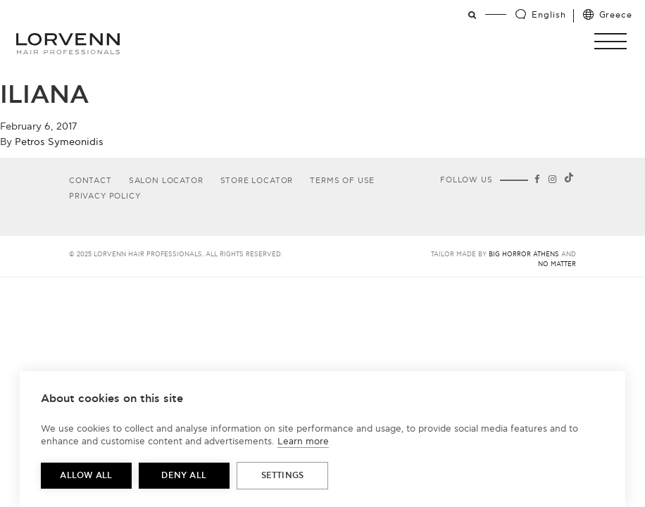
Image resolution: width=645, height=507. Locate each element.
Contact (90, 180)
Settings (282, 475)
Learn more (303, 441)
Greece (615, 15)
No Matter (557, 264)
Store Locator (257, 180)
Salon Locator (166, 180)
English (548, 15)
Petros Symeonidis (59, 142)
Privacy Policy (105, 196)
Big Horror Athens (524, 254)
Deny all (183, 475)
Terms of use (342, 180)
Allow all (86, 475)
